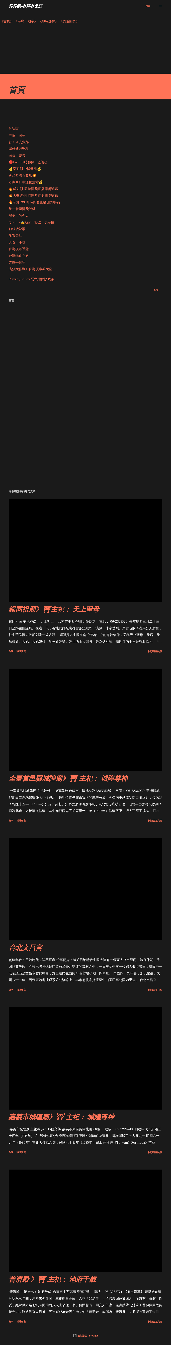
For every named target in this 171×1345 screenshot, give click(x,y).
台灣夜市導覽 (19, 249)
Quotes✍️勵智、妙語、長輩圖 (31, 222)
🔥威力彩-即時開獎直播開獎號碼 (33, 189)
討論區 (14, 128)
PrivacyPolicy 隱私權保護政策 (31, 279)
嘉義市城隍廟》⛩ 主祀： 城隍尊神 (61, 1116)
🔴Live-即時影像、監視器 (28, 162)
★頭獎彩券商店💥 (23, 175)
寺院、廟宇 (17, 135)
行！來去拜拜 (19, 142)
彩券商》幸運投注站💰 (26, 182)
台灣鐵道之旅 (19, 255)
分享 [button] (156, 290)
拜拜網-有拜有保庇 (25, 6)
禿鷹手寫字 (17, 262)
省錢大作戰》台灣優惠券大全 (30, 269)
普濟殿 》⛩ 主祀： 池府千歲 (52, 1279)
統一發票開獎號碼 (22, 209)
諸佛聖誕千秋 (19, 149)
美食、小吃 (17, 242)
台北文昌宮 (25, 947)
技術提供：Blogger (85, 1335)
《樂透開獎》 (69, 21)
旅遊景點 (15, 235)
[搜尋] (148, 6)
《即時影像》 (48, 21)
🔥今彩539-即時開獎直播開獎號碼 (34, 202)
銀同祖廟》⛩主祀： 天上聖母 (54, 609)
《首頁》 (6, 21)
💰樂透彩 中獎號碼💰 (25, 169)
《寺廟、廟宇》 (26, 21)
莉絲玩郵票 (17, 229)
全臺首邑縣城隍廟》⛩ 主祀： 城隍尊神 (68, 778)
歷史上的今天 (19, 215)
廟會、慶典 (17, 155)
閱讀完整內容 (155, 651)
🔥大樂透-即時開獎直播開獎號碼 (33, 195)
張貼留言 (21, 651)
